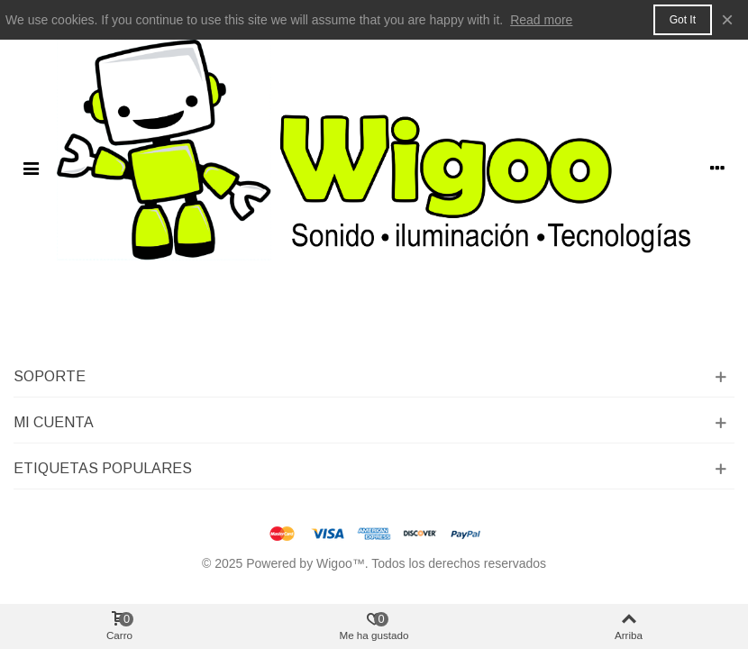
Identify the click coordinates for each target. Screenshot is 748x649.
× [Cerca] (727, 19)
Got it (683, 20)
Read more (541, 20)
